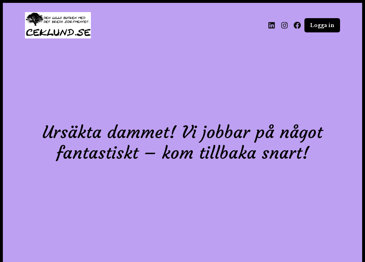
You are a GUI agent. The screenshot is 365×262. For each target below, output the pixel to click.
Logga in (322, 25)
